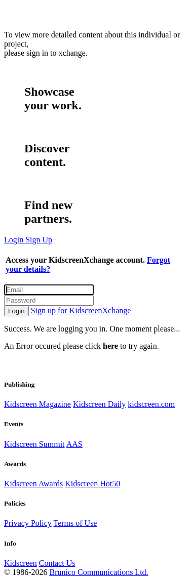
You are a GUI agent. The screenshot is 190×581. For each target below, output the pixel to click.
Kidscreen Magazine (37, 404)
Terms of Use (75, 523)
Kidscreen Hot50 (92, 483)
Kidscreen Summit (34, 444)
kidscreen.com (151, 404)
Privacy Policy (28, 523)
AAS (74, 444)
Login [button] (14, 239)
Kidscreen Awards (33, 483)
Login (16, 311)
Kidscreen (20, 563)
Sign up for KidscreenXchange (81, 310)
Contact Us (57, 563)
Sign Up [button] (38, 239)
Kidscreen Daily (99, 404)
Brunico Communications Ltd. (98, 572)
